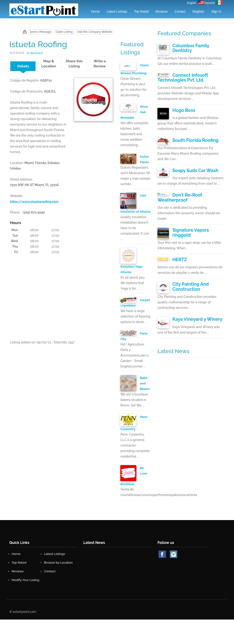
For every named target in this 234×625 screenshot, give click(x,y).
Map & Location (48, 63)
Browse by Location (58, 568)
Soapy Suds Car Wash (192, 167)
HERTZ (178, 249)
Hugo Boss (182, 108)
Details (23, 65)
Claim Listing (65, 31)
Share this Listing (74, 63)
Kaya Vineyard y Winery (194, 307)
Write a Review (99, 63)
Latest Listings (117, 11)
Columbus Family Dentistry (197, 45)
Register (198, 11)
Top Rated (141, 11)
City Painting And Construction (188, 275)
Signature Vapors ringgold (196, 225)
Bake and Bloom (145, 388)
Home (95, 11)
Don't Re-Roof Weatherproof (177, 193)
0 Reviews (34, 53)
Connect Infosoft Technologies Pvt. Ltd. (180, 77)
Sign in (216, 11)
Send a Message (42, 31)
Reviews (162, 11)
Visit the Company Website (95, 31)
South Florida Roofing (192, 138)
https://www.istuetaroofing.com (35, 200)
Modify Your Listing (26, 585)
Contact (180, 11)
